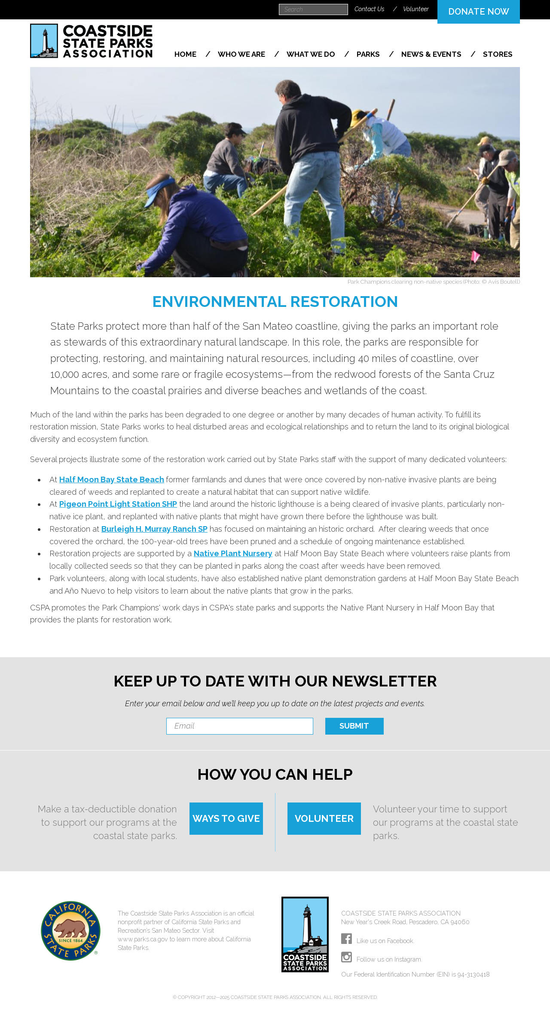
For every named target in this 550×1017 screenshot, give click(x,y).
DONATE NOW (478, 11)
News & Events (432, 54)
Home (186, 54)
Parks (369, 54)
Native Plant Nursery (233, 553)
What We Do (312, 54)
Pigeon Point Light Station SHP (118, 503)
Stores (498, 54)
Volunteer (416, 9)
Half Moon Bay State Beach (111, 479)
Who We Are (242, 54)
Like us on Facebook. (378, 940)
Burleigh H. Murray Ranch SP (154, 528)
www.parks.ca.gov (143, 939)
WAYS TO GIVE (226, 818)
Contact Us (369, 9)
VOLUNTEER (324, 818)
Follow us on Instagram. (381, 959)
